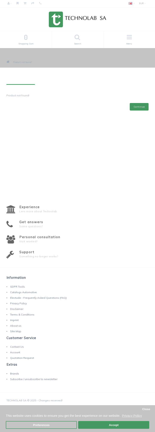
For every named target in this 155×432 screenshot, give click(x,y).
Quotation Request (22, 357)
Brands (14, 373)
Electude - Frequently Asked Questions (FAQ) (38, 297)
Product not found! (22, 62)
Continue (139, 106)
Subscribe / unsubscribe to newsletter (33, 379)
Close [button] (146, 409)
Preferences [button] (41, 425)
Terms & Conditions (22, 314)
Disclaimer (16, 309)
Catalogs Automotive (23, 292)
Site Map (15, 331)
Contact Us (17, 346)
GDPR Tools (17, 286)
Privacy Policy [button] (132, 415)
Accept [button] (114, 425)
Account (15, 352)
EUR (142, 3)
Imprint (14, 320)
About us (15, 325)
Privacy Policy (18, 303)
